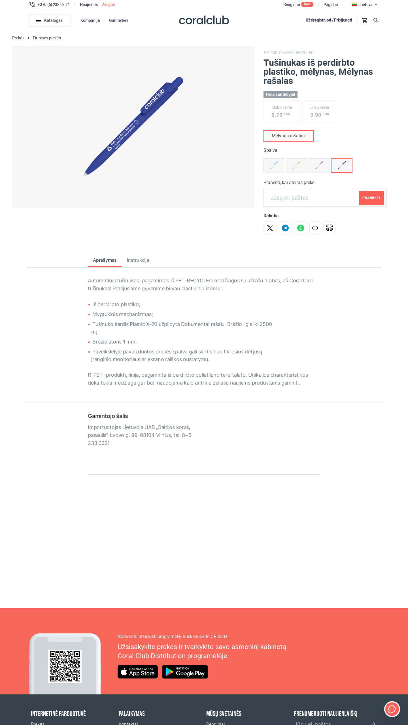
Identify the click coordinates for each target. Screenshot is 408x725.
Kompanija (90, 20)
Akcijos (108, 5)
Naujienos (88, 5)
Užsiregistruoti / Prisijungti (329, 20)
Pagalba (331, 4)
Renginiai (291, 5)
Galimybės (118, 20)
